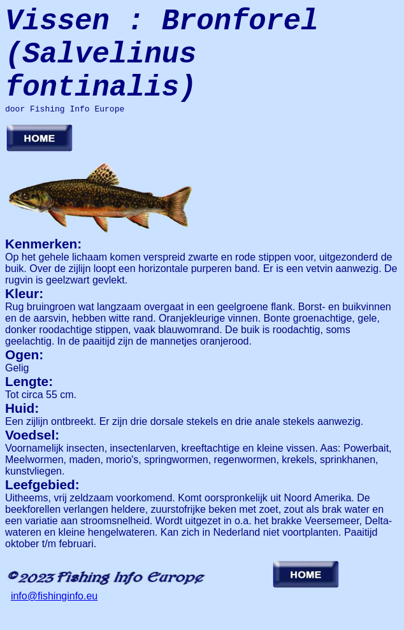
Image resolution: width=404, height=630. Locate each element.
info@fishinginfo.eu (54, 618)
